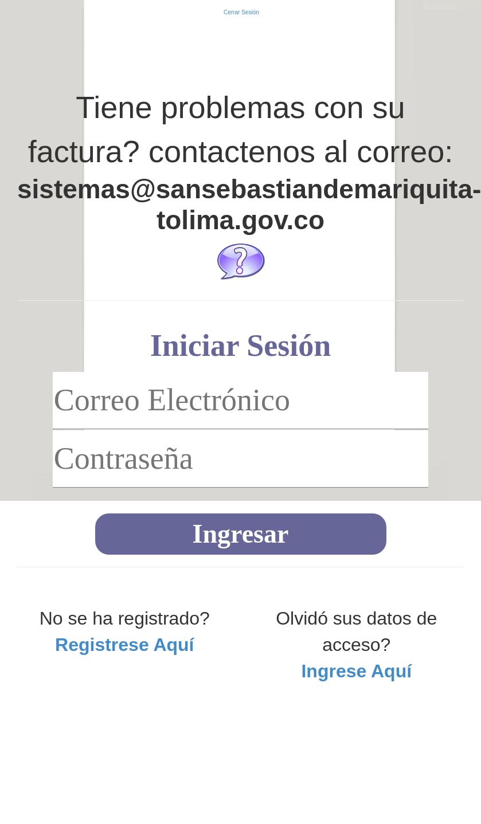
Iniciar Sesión (240, 345)
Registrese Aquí (124, 644)
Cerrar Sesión (240, 12)
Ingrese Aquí (356, 671)
